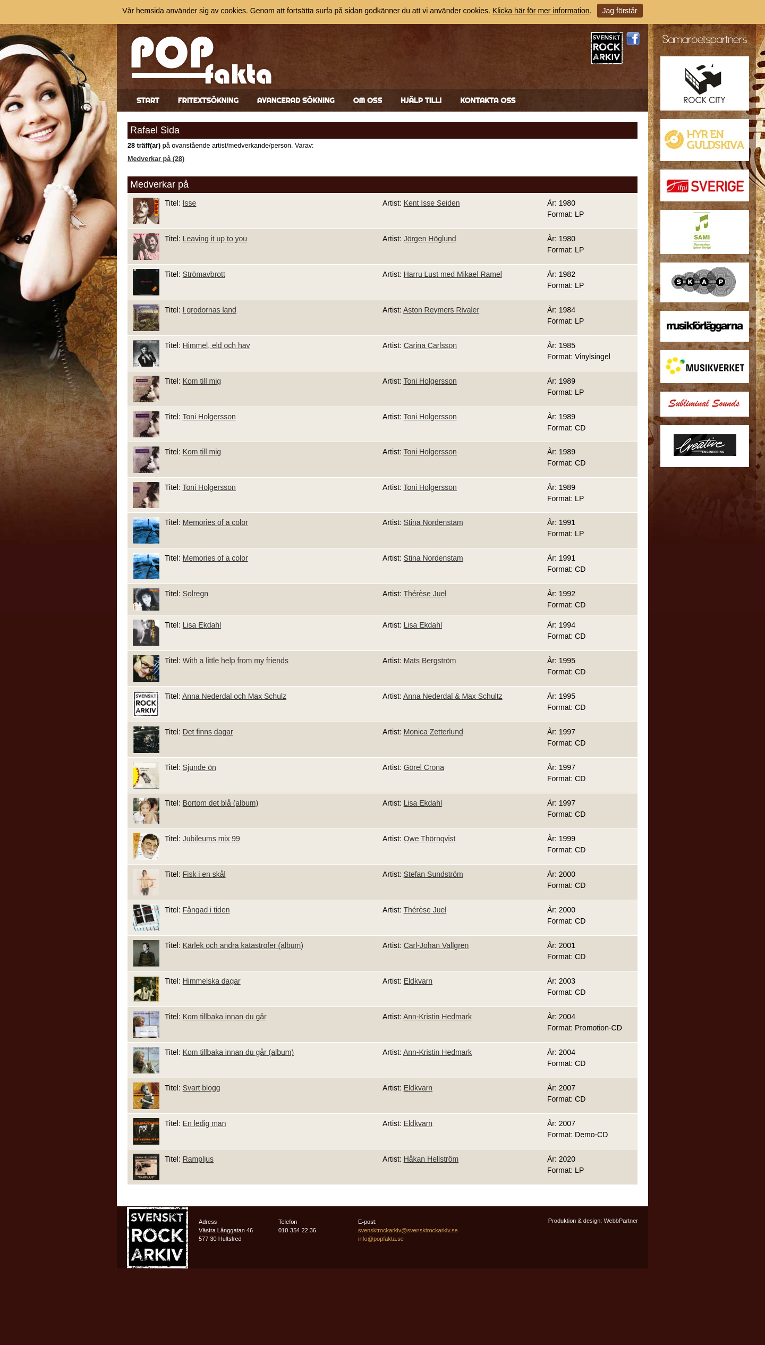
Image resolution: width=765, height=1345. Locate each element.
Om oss (367, 100)
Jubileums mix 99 (211, 838)
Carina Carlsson (430, 345)
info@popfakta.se (381, 1239)
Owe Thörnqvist (430, 838)
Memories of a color (215, 522)
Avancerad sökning (296, 100)
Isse (190, 203)
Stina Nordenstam (433, 522)
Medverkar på (159, 184)
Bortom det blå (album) (220, 803)
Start (148, 100)
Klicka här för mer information (541, 10)
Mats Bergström (430, 660)
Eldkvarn (418, 981)
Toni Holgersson (429, 381)
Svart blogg (201, 1088)
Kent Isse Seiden (432, 203)
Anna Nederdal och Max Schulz (234, 696)
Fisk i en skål (204, 874)
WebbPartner (621, 1220)
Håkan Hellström (431, 1159)
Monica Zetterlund (433, 732)
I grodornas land (209, 310)
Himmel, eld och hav (216, 345)
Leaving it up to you (215, 238)
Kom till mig (202, 381)
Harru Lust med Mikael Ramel (453, 274)
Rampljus (198, 1159)
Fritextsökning (208, 100)
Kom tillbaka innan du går (225, 1016)
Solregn (195, 593)
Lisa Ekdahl (202, 625)
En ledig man (204, 1123)
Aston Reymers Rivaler (441, 310)
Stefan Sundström (433, 874)
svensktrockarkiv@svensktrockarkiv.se (408, 1230)
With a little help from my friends (235, 660)
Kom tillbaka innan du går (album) (238, 1052)
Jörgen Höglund (430, 238)
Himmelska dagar (212, 981)
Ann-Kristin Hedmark (437, 1016)
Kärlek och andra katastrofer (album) (243, 945)
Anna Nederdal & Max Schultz (453, 696)
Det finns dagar (208, 732)
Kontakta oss (487, 100)
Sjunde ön (199, 767)
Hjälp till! (421, 100)
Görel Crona (424, 767)
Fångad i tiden (206, 910)
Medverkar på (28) (156, 159)
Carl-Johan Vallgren (436, 945)
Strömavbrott (204, 274)
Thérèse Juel (424, 593)
